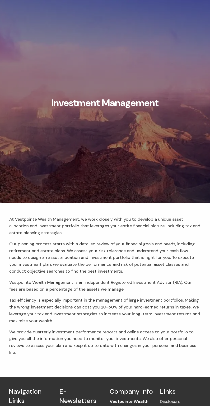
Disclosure (170, 401)
